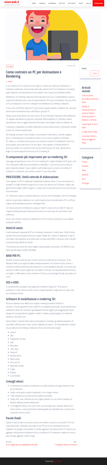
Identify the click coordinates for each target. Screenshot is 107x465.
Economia (52, 3)
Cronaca (42, 3)
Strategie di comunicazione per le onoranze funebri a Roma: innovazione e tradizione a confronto (89, 113)
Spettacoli (72, 3)
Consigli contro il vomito (89, 131)
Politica (62, 3)
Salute (88, 3)
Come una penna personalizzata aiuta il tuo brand (90, 99)
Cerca (84, 68)
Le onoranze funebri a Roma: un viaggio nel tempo (89, 139)
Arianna (10, 82)
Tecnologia (98, 3)
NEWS (34, 3)
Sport (81, 3)
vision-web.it (58, 461)
